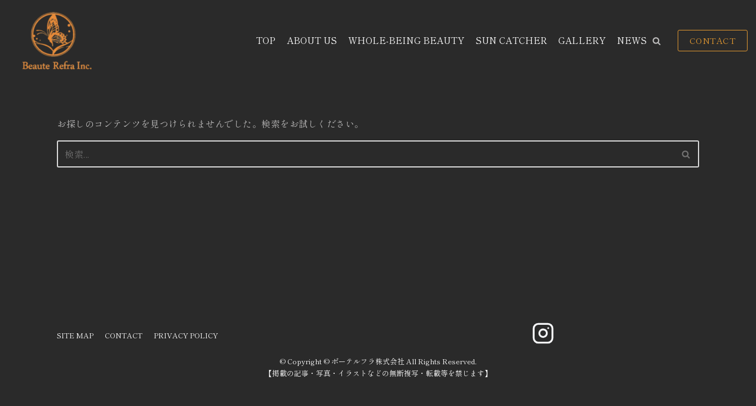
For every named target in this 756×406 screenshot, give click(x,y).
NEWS (632, 40)
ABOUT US (312, 40)
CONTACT (713, 40)
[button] (656, 41)
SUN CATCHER (511, 40)
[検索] (365, 153)
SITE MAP (75, 335)
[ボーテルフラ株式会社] (55, 41)
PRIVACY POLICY (186, 335)
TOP (265, 40)
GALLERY (582, 40)
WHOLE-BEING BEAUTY (406, 40)
